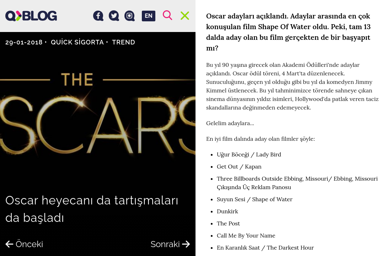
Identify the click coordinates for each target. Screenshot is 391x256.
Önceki (24, 244)
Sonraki (170, 244)
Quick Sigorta (77, 42)
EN (148, 15)
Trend (123, 42)
